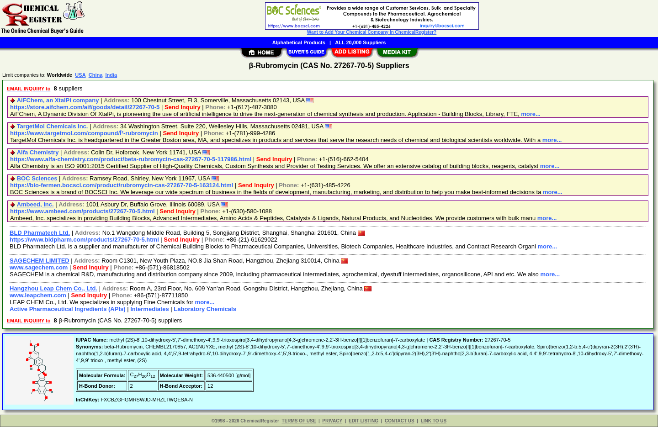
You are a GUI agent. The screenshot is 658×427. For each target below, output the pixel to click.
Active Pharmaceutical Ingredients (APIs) (68, 309)
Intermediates (149, 309)
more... (531, 114)
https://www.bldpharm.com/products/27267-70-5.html (84, 239)
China (96, 75)
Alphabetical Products (298, 42)
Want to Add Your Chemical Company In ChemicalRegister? (371, 32)
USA (80, 75)
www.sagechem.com (39, 267)
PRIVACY (332, 420)
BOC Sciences (37, 178)
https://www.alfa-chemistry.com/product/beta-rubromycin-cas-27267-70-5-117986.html (130, 159)
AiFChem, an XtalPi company (58, 100)
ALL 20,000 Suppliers (360, 42)
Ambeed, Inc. (35, 204)
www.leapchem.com (38, 295)
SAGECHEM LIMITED (39, 260)
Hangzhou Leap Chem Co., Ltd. (53, 288)
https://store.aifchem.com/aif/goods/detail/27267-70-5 (84, 107)
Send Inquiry (182, 107)
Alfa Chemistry (38, 152)
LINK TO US (433, 420)
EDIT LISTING (363, 420)
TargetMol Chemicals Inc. (52, 126)
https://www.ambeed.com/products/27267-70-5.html (82, 211)
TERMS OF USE (298, 420)
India (111, 75)
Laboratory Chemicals (205, 309)
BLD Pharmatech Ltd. (40, 232)
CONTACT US (399, 420)
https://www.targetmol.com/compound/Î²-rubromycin (84, 133)
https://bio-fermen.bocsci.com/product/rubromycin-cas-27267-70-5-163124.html (121, 185)
